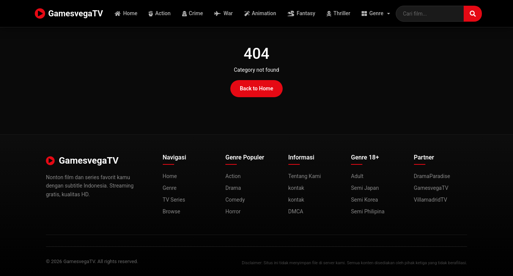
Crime (192, 13)
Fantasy (301, 13)
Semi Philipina (367, 211)
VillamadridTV (430, 200)
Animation (260, 13)
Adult (357, 176)
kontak (296, 188)
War (223, 13)
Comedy (235, 200)
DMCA (296, 211)
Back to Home (256, 88)
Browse (171, 211)
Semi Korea (364, 200)
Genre (372, 13)
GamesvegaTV (69, 13)
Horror (233, 211)
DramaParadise (432, 176)
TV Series (174, 200)
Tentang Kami (304, 176)
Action (160, 13)
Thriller (338, 13)
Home (126, 13)
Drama (233, 188)
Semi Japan (365, 188)
